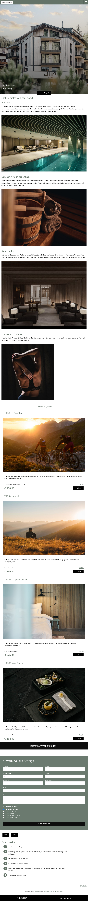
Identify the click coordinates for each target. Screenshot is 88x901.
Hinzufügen (78, 488)
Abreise (48, 766)
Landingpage (38, 891)
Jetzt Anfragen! (66, 898)
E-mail (5, 787)
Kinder (47, 773)
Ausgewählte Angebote (10, 806)
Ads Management (48, 891)
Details (81, 484)
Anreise (6, 766)
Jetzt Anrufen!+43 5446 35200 (22, 898)
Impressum (83, 886)
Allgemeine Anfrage (11, 809)
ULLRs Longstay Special (12, 815)
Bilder (14, 835)
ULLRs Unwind (9, 813)
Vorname (6, 780)
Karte (5, 835)
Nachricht (6, 795)
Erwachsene (7, 773)
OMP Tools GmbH (58, 891)
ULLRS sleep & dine (11, 817)
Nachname (49, 780)
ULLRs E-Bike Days (11, 811)
